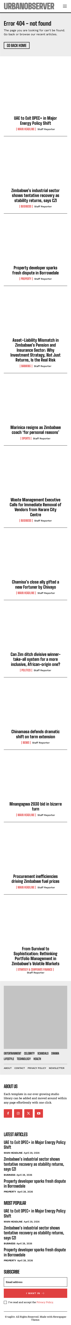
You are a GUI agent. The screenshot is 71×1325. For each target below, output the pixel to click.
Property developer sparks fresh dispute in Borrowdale (35, 270)
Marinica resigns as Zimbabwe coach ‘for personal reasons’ (35, 430)
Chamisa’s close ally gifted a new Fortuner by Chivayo (35, 584)
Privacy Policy (45, 1302)
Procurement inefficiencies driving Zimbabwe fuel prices (35, 879)
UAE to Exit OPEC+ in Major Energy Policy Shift (35, 121)
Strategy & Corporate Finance (35, 969)
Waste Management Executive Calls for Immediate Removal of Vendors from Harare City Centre (35, 507)
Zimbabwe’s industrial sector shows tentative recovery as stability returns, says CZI (35, 195)
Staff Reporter (46, 129)
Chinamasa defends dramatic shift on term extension (35, 734)
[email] (35, 1282)
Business (26, 206)
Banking (26, 366)
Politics (26, 670)
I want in (35, 1293)
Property (26, 278)
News (26, 742)
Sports (26, 438)
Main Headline (26, 129)
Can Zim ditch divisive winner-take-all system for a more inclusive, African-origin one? (36, 659)
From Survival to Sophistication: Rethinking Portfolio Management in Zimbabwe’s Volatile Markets (35, 956)
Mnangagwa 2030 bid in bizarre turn (35, 806)
